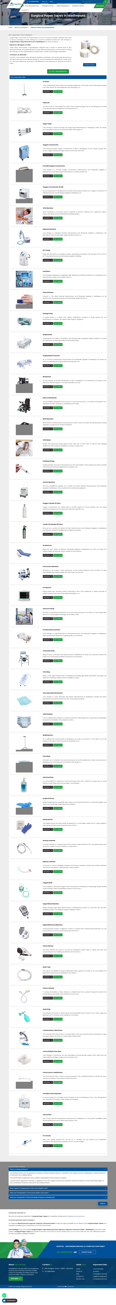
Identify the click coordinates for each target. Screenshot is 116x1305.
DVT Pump (46, 250)
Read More (48, 91)
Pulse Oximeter (48, 292)
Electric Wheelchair (50, 398)
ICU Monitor (47, 588)
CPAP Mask (47, 440)
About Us (44, 1)
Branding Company (101, 1286)
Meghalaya (30, 1225)
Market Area (80, 1279)
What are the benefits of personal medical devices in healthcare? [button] (32, 1197)
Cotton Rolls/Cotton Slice (52, 1051)
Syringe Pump (48, 313)
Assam (24, 1225)
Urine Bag (46, 672)
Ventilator (46, 271)
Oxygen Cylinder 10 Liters (52, 503)
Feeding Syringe (48, 461)
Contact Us (25, 10)
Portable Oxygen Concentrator (54, 166)
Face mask (46, 756)
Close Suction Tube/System (53, 1072)
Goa (36, 1225)
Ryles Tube (46, 967)
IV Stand (46, 82)
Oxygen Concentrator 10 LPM (53, 187)
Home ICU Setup (48, 609)
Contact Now (87, 1252)
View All (102, 1203)
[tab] (58, 1169)
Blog (77, 1274)
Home (10, 27)
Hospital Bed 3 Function (51, 356)
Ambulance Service (78, 6)
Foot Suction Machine (50, 566)
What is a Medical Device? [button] (19, 1169)
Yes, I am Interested (58, 71)
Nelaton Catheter (49, 862)
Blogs (51, 1)
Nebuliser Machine (49, 229)
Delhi (40, 1225)
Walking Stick (48, 735)
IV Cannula (47, 1136)
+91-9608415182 (33, 2)
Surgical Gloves (48, 798)
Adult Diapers (48, 714)
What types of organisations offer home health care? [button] (29, 1188)
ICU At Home (75, 1232)
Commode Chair (49, 651)
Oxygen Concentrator (51, 145)
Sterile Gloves (48, 819)
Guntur (82, 1216)
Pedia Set (46, 103)
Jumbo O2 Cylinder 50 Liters (53, 524)
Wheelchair (47, 377)
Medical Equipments (64, 6)
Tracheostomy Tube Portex (52, 1030)
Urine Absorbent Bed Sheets (53, 693)
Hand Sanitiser (48, 777)
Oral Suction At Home (54, 1232)
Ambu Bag (46, 1009)
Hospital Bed (47, 335)
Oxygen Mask (47, 883)
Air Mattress (47, 545)
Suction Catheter (49, 841)
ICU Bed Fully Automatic (51, 630)
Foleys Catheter (48, 988)
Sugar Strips (47, 124)
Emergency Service (48, 6)
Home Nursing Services (33, 6)
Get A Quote (100, 6)
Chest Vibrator (48, 946)
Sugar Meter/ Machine (51, 904)
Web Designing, (79, 1286)
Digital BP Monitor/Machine (53, 925)
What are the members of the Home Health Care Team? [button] (29, 1193)
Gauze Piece (47, 1115)
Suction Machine (49, 482)
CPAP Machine (48, 208)
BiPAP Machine (48, 419)
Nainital (71, 1216)
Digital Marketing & (90, 1286)
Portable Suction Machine (52, 1094)
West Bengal (46, 1225)
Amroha (77, 1216)
